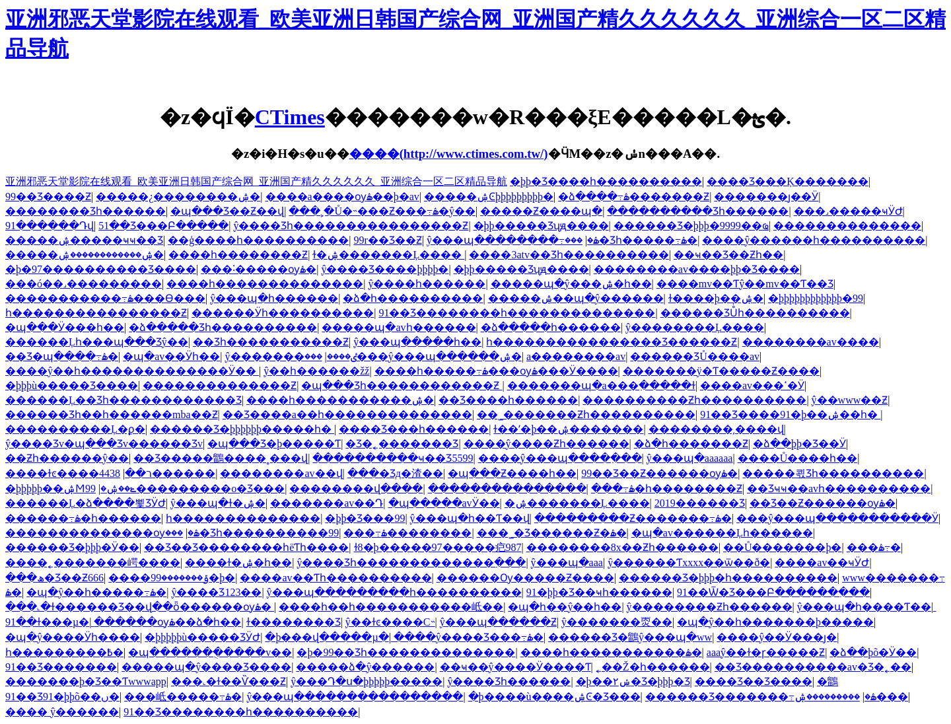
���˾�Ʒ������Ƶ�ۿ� (552, 532)
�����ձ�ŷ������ (365, 666)
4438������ (157, 473)
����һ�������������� (264, 283)
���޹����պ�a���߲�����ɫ (601, 385)
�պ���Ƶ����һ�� (512, 473)
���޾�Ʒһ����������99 (252, 532)
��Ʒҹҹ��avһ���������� (839, 488)
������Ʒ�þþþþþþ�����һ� (242, 429)
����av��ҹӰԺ (822, 562)
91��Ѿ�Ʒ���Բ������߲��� (773, 592)
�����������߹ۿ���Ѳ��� (105, 298)
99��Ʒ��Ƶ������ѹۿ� (659, 473)
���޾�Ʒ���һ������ (414, 429)
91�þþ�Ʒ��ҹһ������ (599, 592)
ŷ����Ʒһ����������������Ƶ (350, 225)
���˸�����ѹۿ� (258, 269)
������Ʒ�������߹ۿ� (760, 696)
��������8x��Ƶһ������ (622, 547)
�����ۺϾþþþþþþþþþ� (488, 196)
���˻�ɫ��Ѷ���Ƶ (228, 681)
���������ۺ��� (851, 696)
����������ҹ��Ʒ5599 (392, 458)
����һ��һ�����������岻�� (391, 606)
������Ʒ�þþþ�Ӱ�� (72, 547)
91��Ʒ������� (61, 666)
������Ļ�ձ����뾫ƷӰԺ (85, 503)
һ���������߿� (64, 652)
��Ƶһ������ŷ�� (67, 458)
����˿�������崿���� (92, 562)
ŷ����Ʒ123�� (216, 592)
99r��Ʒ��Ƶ (387, 240)
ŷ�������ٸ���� (291, 356)
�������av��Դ (326, 503)
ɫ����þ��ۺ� (715, 298)
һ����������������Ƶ (96, 312)
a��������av (575, 356)
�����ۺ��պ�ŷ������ (576, 298)
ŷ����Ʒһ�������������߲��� (411, 562)
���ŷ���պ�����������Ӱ (837, 518)
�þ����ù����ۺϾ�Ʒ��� (554, 696)
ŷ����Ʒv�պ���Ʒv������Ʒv (104, 443)
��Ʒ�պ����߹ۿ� (61, 356)
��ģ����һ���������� (258, 240)
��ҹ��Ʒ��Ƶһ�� (728, 254)
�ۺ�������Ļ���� (577, 503)
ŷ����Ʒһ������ (509, 681)
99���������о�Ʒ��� (185, 488)
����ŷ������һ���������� (813, 240)
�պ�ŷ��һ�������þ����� (775, 622)
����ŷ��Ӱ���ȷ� (777, 637)
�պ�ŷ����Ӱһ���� (72, 637)
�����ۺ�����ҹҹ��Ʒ (84, 240)
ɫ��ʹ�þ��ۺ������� (568, 429)
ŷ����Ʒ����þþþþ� (384, 269)
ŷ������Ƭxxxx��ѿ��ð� (689, 562)
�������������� (847, 225)
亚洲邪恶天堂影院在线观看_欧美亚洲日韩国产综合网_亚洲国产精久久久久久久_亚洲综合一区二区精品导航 (256, 181)
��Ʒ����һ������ (508, 400)
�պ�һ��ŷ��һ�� (564, 606)
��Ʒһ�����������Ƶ (271, 341)
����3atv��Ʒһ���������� (569, 254)
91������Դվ (49, 225)
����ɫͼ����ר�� (78, 473)
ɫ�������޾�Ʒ (293, 622)
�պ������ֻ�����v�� (210, 652)
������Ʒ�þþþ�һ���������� (728, 577)
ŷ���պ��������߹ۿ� (513, 240)
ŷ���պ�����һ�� (417, 341)
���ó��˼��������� (83, 283)
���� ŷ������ (62, 711)
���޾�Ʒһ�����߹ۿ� (631, 240)
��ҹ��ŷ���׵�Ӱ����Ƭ (515, 666)
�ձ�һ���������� (413, 298)
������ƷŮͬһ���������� (755, 312)
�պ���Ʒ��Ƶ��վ (227, 211)
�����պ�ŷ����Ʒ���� (206, 666)
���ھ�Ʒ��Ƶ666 (54, 577)
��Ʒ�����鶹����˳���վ (220, 458)
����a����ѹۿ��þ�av (342, 196)
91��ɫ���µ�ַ (47, 622)
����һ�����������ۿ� (611, 652)
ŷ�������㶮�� (616, 622)
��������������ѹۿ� (102, 532)
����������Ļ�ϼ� (75, 429)
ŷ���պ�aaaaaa (690, 458)
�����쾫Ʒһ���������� (833, 473)
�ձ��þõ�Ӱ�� (873, 652)
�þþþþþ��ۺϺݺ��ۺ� (70, 488)
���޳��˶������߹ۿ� (874, 547)
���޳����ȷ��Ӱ (766, 196)
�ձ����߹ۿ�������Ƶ (633, 196)
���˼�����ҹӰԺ (848, 211)
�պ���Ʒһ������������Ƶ (401, 385)
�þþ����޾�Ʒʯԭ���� (541, 225)
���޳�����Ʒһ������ (85, 211)
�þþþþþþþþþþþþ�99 (815, 298)
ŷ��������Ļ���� (694, 327)
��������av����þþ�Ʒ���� (697, 269)
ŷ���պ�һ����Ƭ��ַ (864, 606)
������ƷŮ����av (694, 356)
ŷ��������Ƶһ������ (709, 606)
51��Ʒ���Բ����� (163, 225)
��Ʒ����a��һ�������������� (347, 414)
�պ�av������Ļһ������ (722, 532)
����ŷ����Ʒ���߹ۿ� (469, 637)
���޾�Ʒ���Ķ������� (787, 181)
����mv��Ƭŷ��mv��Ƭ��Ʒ (744, 283)
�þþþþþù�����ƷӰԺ (202, 637)
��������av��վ (281, 473)
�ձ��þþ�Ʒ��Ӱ (799, 443)
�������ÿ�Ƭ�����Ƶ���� (721, 371)
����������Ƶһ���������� (694, 400)
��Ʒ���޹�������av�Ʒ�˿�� (813, 666)
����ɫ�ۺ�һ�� (238, 562)
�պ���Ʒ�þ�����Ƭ (274, 443)
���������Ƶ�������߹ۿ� (633, 518)
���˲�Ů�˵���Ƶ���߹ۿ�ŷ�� (382, 211)
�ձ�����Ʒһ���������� (223, 327)
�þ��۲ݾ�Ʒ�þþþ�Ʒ (633, 681)
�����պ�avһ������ (399, 327)
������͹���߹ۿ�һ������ (83, 518)
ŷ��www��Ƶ (850, 400)
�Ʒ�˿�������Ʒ (401, 443)
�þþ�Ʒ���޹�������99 (365, 518)
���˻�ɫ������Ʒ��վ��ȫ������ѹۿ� (139, 606)
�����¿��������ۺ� (178, 196)
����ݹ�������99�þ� (171, 577)
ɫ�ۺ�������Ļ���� (388, 254)
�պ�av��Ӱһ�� (171, 356)
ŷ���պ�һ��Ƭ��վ (470, 518)
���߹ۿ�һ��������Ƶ (666, 488)
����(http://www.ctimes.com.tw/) (448, 154)
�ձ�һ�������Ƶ (691, 443)
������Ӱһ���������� (283, 312)
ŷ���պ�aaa (567, 562)
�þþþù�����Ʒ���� (71, 385)
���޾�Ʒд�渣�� (395, 473)
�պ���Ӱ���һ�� (64, 327)
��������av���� (810, 341)
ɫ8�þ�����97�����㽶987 (438, 547)
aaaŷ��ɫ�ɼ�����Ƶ (766, 652)
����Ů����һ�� (798, 458)
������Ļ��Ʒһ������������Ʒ (123, 400)
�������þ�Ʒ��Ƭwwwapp (85, 681)
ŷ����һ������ (426, 283)
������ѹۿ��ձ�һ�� (167, 622)
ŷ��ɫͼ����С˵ (390, 622)
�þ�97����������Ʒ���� (100, 269)
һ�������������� (243, 518)
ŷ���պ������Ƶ (498, 622)
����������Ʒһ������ (698, 211)
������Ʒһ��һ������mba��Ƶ (111, 414)
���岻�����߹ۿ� (183, 696)
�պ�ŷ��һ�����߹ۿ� (96, 592)
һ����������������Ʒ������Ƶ (611, 341)
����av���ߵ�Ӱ (752, 385)
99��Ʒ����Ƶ (48, 196)
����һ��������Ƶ (238, 254)
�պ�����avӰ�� (444, 503)
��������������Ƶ (220, 385)
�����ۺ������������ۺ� (84, 254)
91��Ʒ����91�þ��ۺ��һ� (790, 414)
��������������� (507, 488)
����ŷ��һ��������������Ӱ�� (132, 371)
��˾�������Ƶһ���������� (586, 414)
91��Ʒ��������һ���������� (240, 711)
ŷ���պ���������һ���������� (394, 592)
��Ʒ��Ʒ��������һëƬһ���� (246, 547)
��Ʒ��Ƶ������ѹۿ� (823, 503)
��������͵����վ (716, 429)
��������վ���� (356, 488)
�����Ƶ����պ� (541, 211)
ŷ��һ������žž (316, 371)
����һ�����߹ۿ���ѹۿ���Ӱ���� (496, 371)
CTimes (290, 117)
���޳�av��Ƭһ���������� (335, 577)
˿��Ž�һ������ (653, 666)
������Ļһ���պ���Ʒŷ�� (96, 341)
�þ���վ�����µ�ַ (326, 637)
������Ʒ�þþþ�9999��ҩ (691, 225)
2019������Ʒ (699, 503)
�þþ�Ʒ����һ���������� (606, 181)
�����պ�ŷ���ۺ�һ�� (571, 283)
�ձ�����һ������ (551, 327)
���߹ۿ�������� (407, 532)
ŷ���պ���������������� (354, 696)
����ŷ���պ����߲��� (560, 458)
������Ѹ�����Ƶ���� (525, 577)
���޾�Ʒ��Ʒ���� (753, 681)
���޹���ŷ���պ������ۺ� (413, 356)
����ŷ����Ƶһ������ (546, 443)
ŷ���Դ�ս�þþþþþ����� (366, 681)
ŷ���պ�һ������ (274, 298)
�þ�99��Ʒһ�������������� (406, 652)
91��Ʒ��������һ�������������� (516, 312)
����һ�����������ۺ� (340, 400)
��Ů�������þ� (782, 547)
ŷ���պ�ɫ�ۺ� (217, 503)
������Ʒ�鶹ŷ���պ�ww (630, 637)
